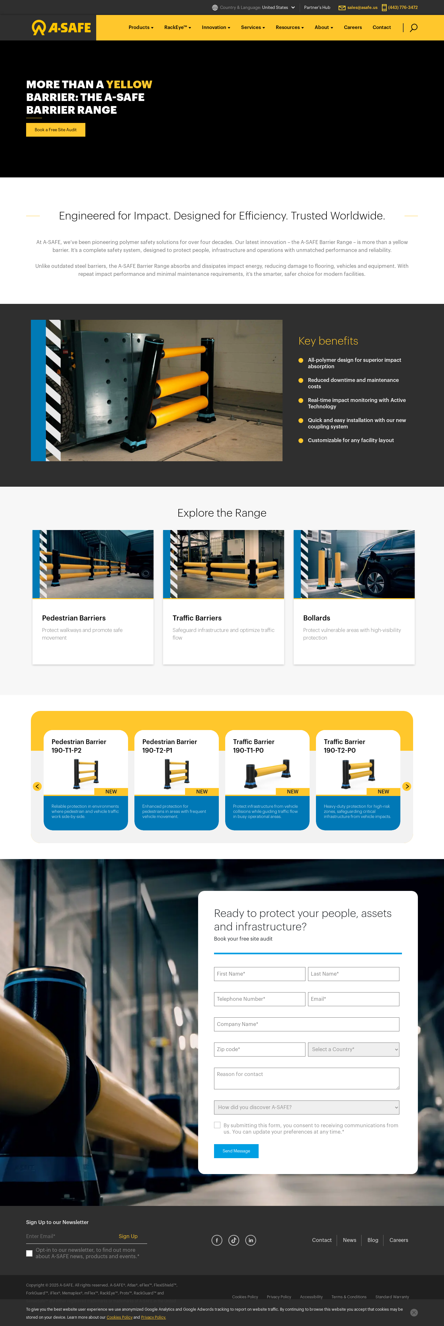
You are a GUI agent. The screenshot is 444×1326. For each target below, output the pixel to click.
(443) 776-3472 (403, 7)
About (322, 27)
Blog (373, 1240)
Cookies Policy (245, 1297)
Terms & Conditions (349, 1297)
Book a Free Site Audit (56, 130)
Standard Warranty (392, 1297)
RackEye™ (175, 27)
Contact (382, 27)
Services (251, 27)
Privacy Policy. (153, 1317)
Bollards (316, 618)
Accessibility (311, 1297)
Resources (288, 27)
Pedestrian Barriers (74, 618)
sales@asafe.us (362, 7)
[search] (410, 27)
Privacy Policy (279, 1297)
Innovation (214, 27)
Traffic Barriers (197, 618)
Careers (353, 27)
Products (139, 27)
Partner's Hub (317, 7)
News (349, 1240)
